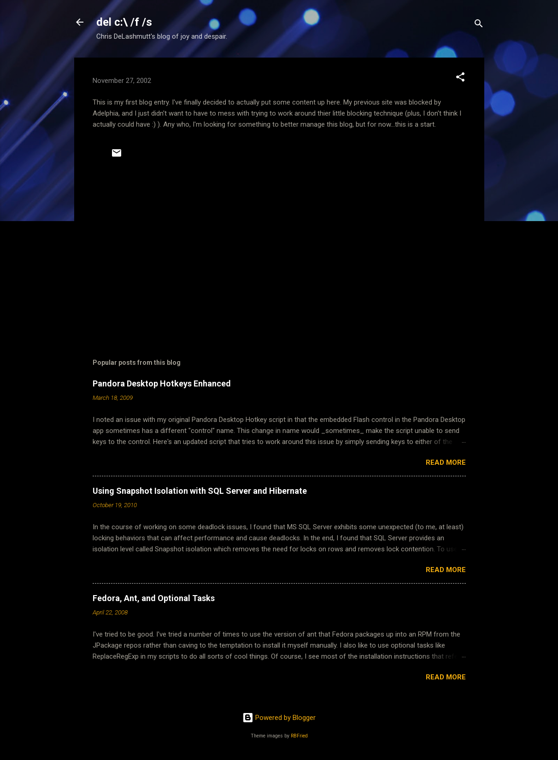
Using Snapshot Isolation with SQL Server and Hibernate (200, 491)
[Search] (478, 25)
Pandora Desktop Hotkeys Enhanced (162, 383)
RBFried (299, 736)
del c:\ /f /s (124, 22)
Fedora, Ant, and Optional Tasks (154, 598)
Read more (446, 462)
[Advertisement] (279, 255)
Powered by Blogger (279, 717)
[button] (460, 78)
